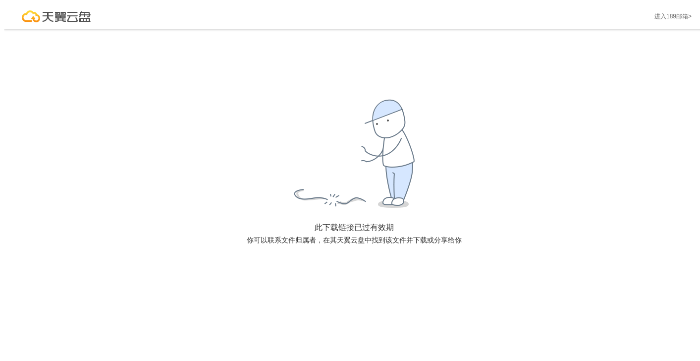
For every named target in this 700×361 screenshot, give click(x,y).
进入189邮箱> (673, 16)
